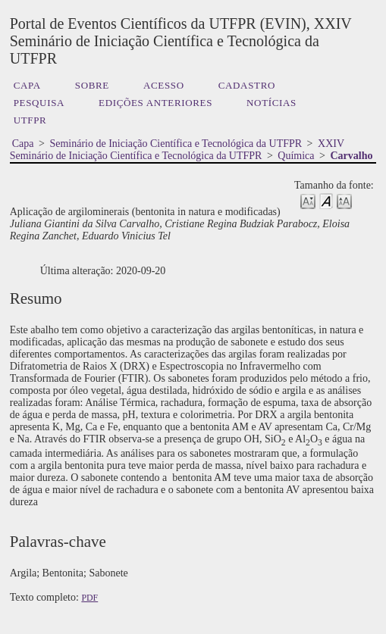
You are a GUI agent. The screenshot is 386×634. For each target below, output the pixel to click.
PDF (89, 597)
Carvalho (351, 155)
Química (296, 155)
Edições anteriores (155, 102)
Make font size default (326, 200)
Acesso (163, 85)
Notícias (271, 102)
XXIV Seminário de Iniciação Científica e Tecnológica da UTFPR (177, 149)
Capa (27, 85)
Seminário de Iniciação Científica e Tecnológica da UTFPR (175, 143)
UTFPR (30, 120)
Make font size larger (344, 200)
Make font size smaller (307, 200)
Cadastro (246, 85)
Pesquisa (39, 102)
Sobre (92, 85)
